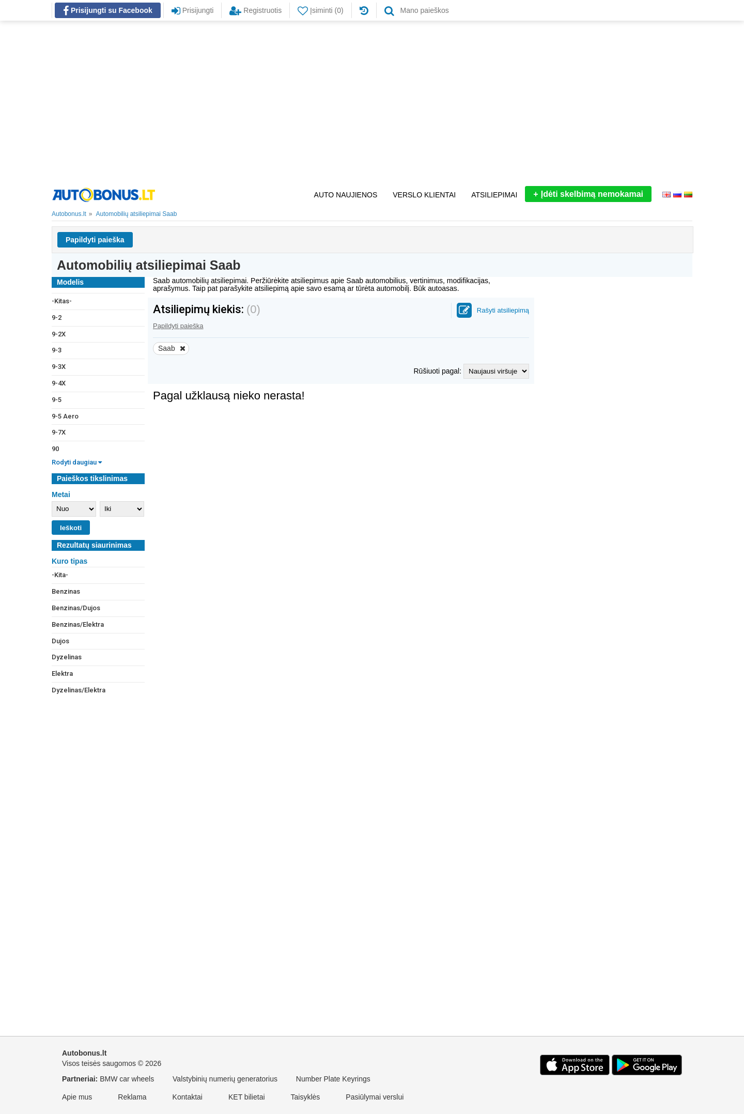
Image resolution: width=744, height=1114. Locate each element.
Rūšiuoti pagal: (438, 371)
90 (55, 449)
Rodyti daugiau (77, 462)
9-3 (56, 350)
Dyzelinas (67, 657)
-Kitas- (62, 301)
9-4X (59, 383)
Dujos (60, 641)
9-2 (56, 317)
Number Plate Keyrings (333, 1079)
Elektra (62, 673)
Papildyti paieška (95, 240)
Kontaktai (188, 1097)
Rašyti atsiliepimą (503, 310)
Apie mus (77, 1097)
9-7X (59, 432)
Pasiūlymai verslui (375, 1097)
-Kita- (60, 575)
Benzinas (66, 591)
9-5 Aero (65, 416)
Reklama (132, 1097)
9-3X (59, 366)
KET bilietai (246, 1097)
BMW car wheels (127, 1079)
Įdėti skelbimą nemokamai (588, 194)
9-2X (59, 334)
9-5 (56, 400)
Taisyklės (305, 1097)
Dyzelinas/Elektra (78, 690)
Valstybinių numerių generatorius (225, 1079)
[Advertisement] (372, 103)
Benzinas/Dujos (76, 608)
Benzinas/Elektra (78, 624)
